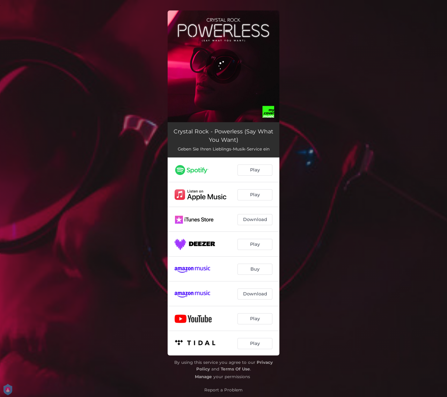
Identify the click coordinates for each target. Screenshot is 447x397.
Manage (203, 376)
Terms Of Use (235, 369)
